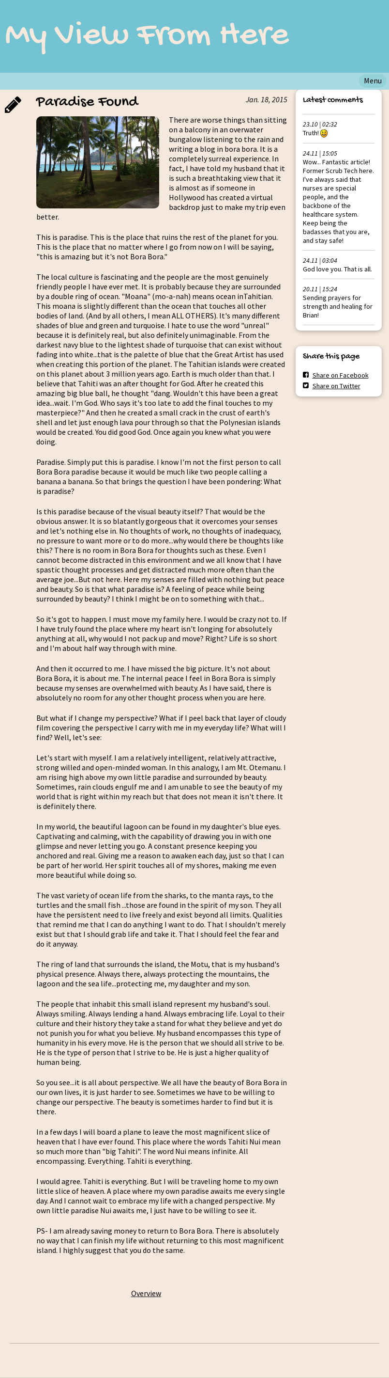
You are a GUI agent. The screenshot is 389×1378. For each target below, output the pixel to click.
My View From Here (147, 36)
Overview (146, 1293)
